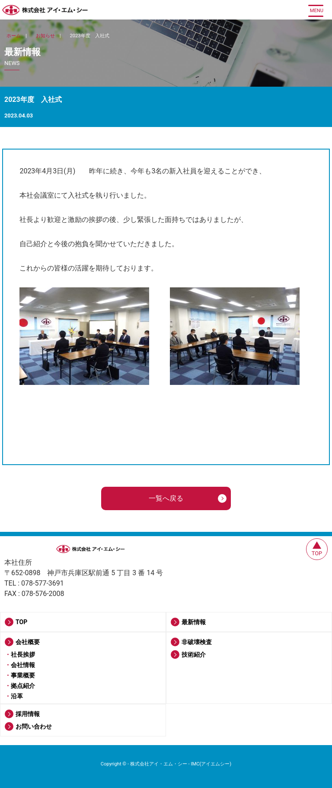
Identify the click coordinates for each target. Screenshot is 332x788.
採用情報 (28, 714)
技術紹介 (194, 654)
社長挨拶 (23, 654)
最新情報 (194, 622)
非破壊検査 (197, 642)
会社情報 (23, 665)
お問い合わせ (34, 726)
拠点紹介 (23, 686)
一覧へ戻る (166, 498)
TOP (21, 622)
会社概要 (28, 642)
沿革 (17, 696)
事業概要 (23, 675)
